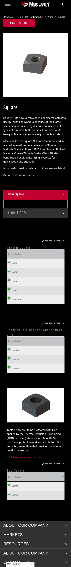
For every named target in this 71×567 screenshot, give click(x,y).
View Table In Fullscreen (54, 240)
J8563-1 (15, 362)
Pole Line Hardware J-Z (31, 17)
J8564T (12, 507)
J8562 (11, 272)
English (13, 564)
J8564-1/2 (13, 299)
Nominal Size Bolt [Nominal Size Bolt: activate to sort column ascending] (52, 254)
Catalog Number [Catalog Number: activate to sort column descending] (14, 254)
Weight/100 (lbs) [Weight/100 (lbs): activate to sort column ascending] (33, 254)
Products (9, 17)
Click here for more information (25, 469)
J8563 (11, 281)
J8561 (11, 263)
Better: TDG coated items (18, 175)
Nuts (50, 17)
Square (61, 17)
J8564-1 (15, 371)
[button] (66, 538)
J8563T (12, 498)
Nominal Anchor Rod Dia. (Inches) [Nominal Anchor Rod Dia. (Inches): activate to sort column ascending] (25, 347)
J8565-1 (15, 380)
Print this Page (19, 23)
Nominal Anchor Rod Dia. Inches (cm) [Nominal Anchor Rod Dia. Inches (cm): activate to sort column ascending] (55, 347)
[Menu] (7, 4)
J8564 (11, 290)
